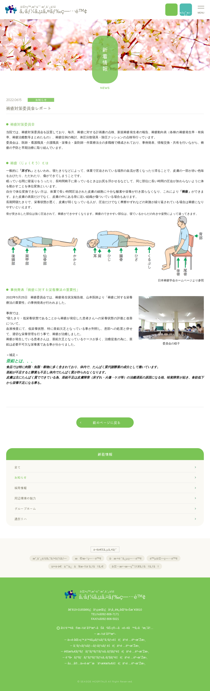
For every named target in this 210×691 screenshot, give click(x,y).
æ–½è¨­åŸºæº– (106, 633)
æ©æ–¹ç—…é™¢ (88, 558)
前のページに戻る (107, 422)
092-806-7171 (110, 614)
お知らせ (20, 477)
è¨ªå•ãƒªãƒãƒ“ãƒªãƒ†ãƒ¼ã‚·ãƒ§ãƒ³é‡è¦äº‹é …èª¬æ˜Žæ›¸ (106, 657)
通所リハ (20, 519)
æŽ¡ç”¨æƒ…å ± (186, 13)
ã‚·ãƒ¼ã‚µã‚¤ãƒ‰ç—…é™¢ (53, 9)
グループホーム (25, 508)
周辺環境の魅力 (25, 498)
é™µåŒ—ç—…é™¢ (163, 558)
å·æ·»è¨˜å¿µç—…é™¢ (125, 558)
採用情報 (20, 488)
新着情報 (105, 454)
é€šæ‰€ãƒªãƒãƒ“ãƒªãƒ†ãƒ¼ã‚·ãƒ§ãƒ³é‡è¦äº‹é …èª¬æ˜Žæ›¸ (106, 651)
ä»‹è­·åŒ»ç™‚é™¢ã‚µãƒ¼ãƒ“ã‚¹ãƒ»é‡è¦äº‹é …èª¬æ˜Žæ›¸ (106, 639)
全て (17, 467)
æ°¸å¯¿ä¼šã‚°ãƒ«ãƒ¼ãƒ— (50, 558)
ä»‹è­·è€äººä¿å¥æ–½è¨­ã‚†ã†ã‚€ (77, 566)
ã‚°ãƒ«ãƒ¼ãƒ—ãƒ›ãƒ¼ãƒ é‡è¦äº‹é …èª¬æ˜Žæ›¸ (106, 645)
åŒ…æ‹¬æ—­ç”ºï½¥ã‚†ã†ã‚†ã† (135, 566)
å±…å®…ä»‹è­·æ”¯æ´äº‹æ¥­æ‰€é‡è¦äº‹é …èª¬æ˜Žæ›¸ (106, 663)
